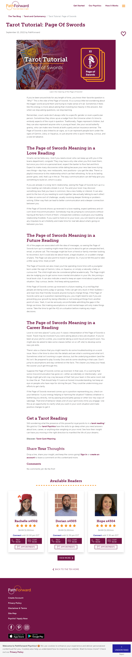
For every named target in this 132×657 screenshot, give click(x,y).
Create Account (15, 598)
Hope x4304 (106, 521)
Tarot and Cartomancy (35, 16)
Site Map (12, 613)
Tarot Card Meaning (46, 438)
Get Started (79, 5)
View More (66, 558)
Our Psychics (95, 5)
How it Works (111, 5)
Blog (14, 16)
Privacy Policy (17, 652)
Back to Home (67, 569)
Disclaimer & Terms (17, 608)
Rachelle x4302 (26, 521)
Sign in (84, 454)
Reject (121, 654)
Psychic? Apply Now (18, 618)
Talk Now (15, 541)
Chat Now (32, 541)
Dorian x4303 (66, 521)
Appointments (26, 547)
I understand (122, 648)
